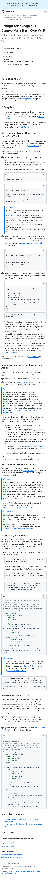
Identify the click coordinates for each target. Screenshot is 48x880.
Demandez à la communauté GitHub (13, 855)
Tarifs (38, 871)
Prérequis (7, 107)
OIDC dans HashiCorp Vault (12, 19)
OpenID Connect (24, 127)
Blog (15, 873)
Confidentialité (25, 871)
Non (13, 843)
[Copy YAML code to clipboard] (44, 596)
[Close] (42, 3)
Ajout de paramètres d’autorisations (18, 464)
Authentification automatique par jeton (18, 529)
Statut (33, 871)
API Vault (5, 713)
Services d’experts (6, 873)
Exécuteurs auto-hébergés (16, 670)
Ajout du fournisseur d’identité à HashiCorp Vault (19, 135)
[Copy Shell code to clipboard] (44, 174)
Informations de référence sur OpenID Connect (17, 507)
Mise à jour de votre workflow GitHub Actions (21, 366)
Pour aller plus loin (12, 814)
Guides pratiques (21, 16)
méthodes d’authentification (32, 666)
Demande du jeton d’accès (14, 535)
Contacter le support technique (11, 857)
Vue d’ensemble (11, 78)
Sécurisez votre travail (34, 16)
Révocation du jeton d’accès (15, 695)
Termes (17, 871)
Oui (5, 843)
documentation (33, 145)
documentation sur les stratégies (31, 243)
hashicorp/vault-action (28, 99)
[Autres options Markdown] (23, 48)
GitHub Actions (9, 16)
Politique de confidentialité (8, 846)
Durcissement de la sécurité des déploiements (18, 17)
